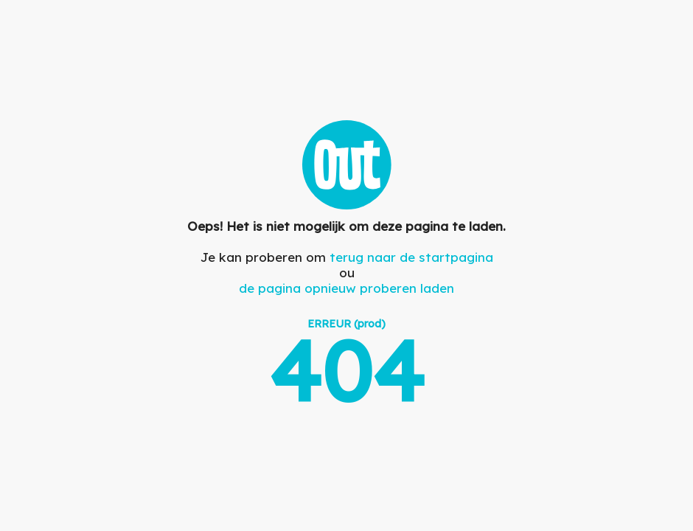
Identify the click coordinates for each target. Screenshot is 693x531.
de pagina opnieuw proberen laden (346, 288)
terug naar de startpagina (411, 257)
